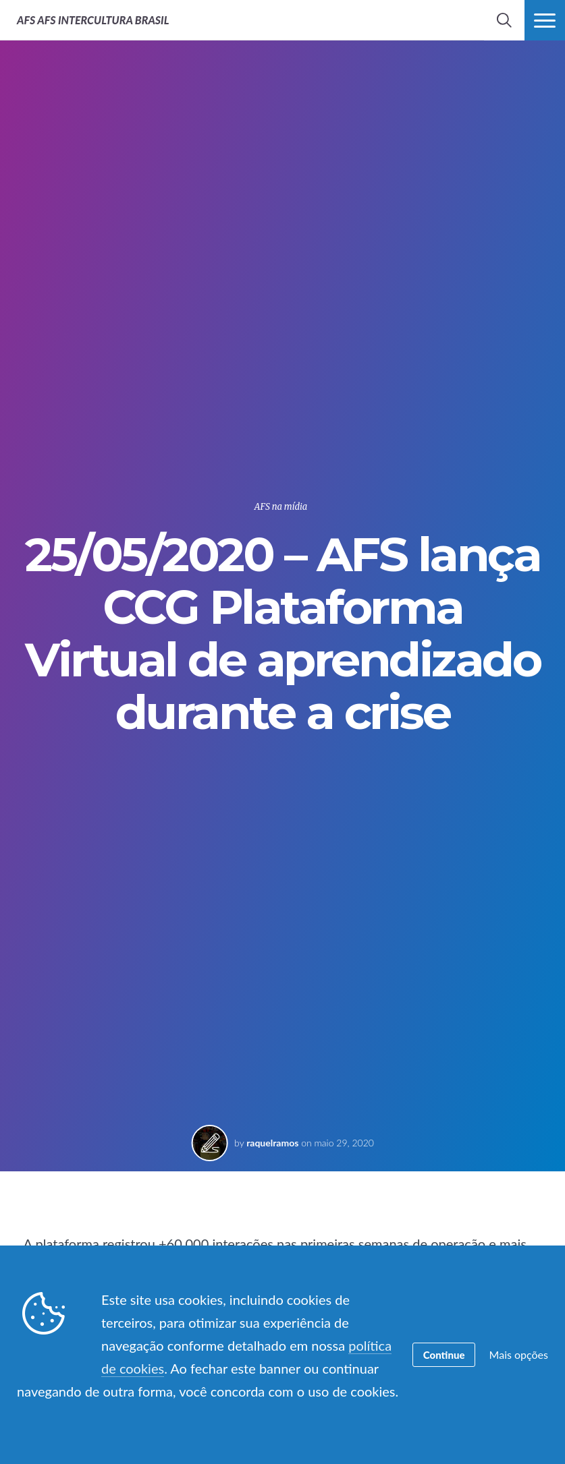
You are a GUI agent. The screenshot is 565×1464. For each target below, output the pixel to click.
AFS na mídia (280, 507)
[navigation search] (504, 20)
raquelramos (272, 1142)
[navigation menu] (544, 20)
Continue (444, 1355)
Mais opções (518, 1354)
